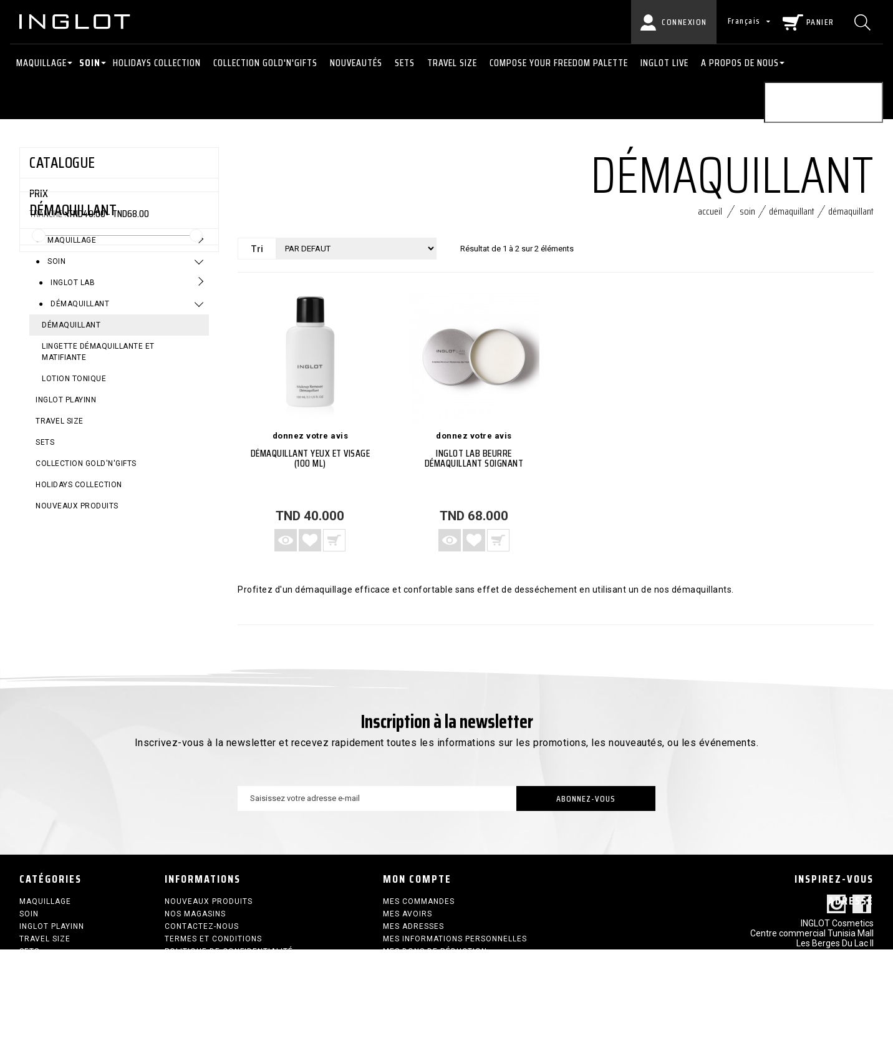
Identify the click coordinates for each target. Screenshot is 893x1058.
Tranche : (47, 214)
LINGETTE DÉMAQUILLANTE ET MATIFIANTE (98, 430)
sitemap (182, 969)
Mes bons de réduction (435, 957)
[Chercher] (864, 22)
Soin (89, 62)
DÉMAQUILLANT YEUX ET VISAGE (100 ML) (310, 464)
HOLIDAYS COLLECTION (157, 62)
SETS (405, 62)
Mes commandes (419, 907)
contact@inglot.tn (837, 1015)
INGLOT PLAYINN (66, 478)
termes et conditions (213, 944)
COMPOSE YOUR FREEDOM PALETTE (559, 62)
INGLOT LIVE (664, 62)
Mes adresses (413, 932)
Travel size (452, 62)
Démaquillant (79, 382)
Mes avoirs (407, 919)
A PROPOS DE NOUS (740, 62)
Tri (257, 255)
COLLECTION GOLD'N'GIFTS (265, 62)
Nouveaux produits (77, 584)
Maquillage (41, 62)
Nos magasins (195, 919)
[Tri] (356, 254)
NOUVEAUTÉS (356, 62)
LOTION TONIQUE (74, 457)
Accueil (710, 217)
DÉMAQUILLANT (71, 403)
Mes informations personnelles (455, 944)
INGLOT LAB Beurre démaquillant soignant (474, 464)
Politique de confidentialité (229, 957)
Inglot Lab (72, 361)
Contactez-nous (202, 932)
